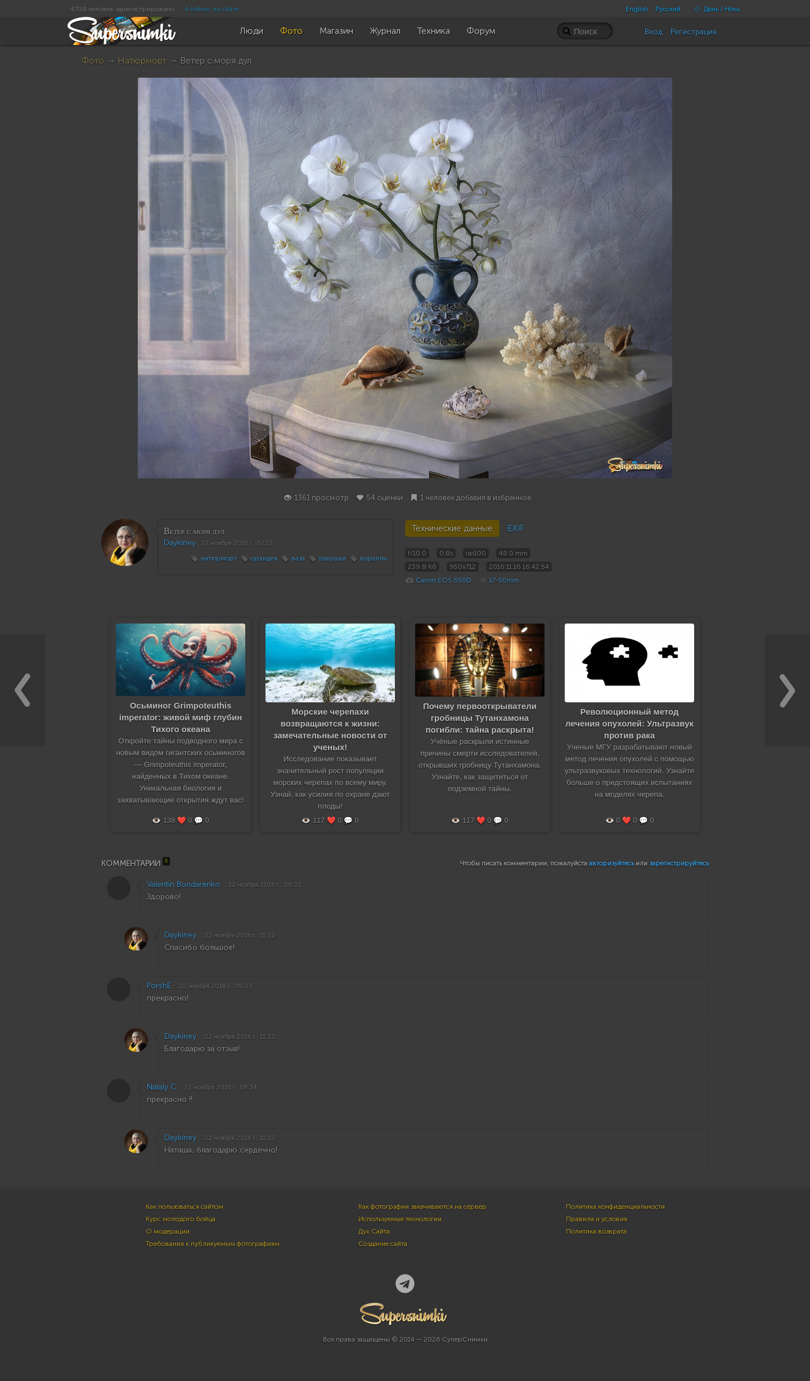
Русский (668, 9)
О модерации (168, 1231)
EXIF (515, 528)
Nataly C (161, 1087)
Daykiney (180, 543)
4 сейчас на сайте (211, 9)
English (637, 9)
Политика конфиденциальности (615, 1206)
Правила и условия (596, 1219)
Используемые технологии (400, 1219)
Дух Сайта (374, 1231)
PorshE (159, 985)
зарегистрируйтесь (679, 863)
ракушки (332, 558)
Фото (93, 60)
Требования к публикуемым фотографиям (213, 1244)
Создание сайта (382, 1244)
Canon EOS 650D (443, 580)
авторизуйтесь (611, 863)
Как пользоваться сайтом (184, 1206)
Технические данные (452, 528)
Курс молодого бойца (180, 1219)
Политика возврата (596, 1231)
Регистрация (693, 32)
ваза (298, 558)
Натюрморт (142, 60)
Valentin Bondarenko (183, 884)
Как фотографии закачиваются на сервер (422, 1206)
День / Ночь (714, 9)
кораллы (374, 558)
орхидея (264, 558)
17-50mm (504, 580)
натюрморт (219, 558)
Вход (654, 32)
